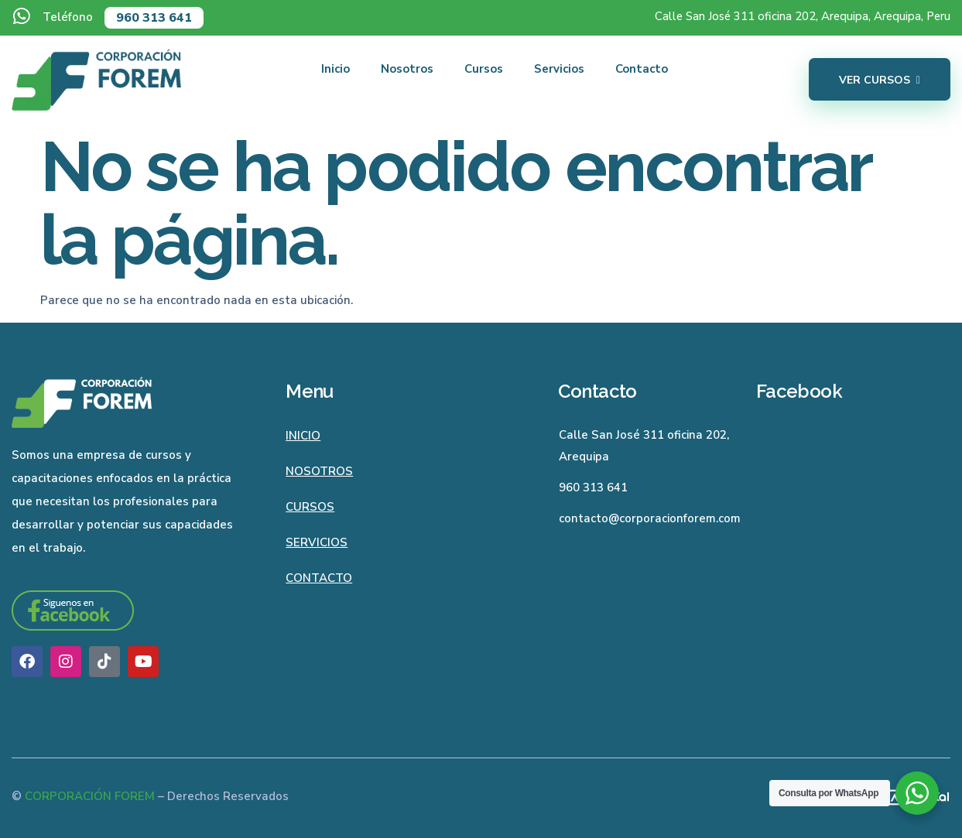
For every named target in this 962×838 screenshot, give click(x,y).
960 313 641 (154, 17)
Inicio (335, 69)
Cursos (483, 69)
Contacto (641, 69)
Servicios (559, 69)
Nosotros (407, 69)
